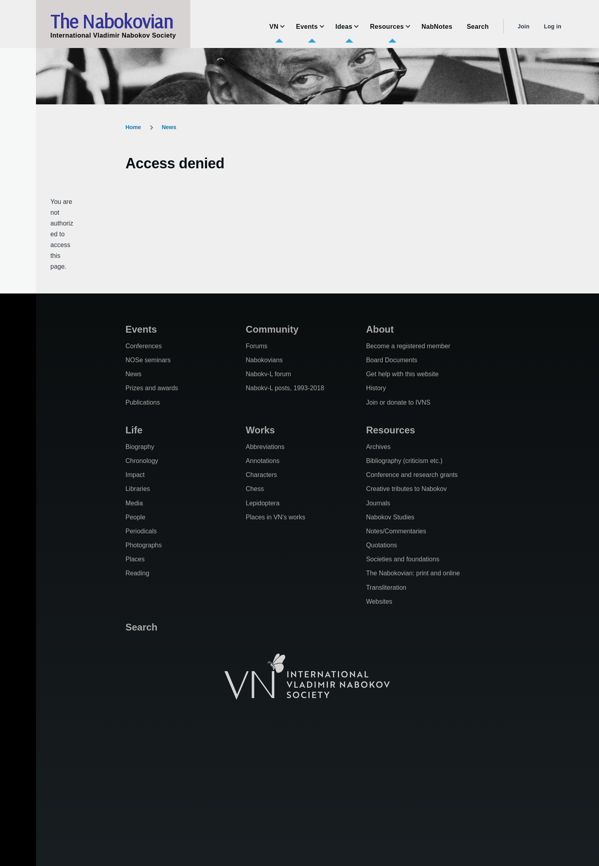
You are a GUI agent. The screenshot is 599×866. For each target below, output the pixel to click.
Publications (143, 402)
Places (135, 559)
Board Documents (391, 360)
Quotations (381, 545)
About (379, 329)
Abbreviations (265, 446)
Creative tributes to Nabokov (406, 488)
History (376, 388)
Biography (140, 446)
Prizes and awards (152, 388)
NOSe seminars (148, 360)
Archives (378, 446)
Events (141, 329)
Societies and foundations (402, 559)
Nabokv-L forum (268, 374)
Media (134, 503)
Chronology (142, 460)
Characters (261, 474)
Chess (255, 488)
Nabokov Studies (390, 517)
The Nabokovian (111, 21)
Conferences (144, 346)
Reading (138, 573)
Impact (135, 474)
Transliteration (386, 587)
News (169, 127)
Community (272, 329)
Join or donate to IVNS (398, 402)
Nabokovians (264, 360)
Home (133, 127)
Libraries (138, 488)
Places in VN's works (275, 517)
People (136, 517)
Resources (390, 430)
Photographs (144, 545)
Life (134, 430)
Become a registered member (408, 346)
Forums (257, 346)
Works (260, 430)
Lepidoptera (263, 503)
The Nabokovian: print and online (413, 573)
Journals (378, 503)
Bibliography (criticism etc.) (404, 460)
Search (142, 627)
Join (523, 26)
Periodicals (141, 531)
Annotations (263, 460)
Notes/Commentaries (396, 531)
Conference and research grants (411, 474)
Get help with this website (402, 374)
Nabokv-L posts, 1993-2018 (285, 388)
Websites (379, 601)
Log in (552, 26)
